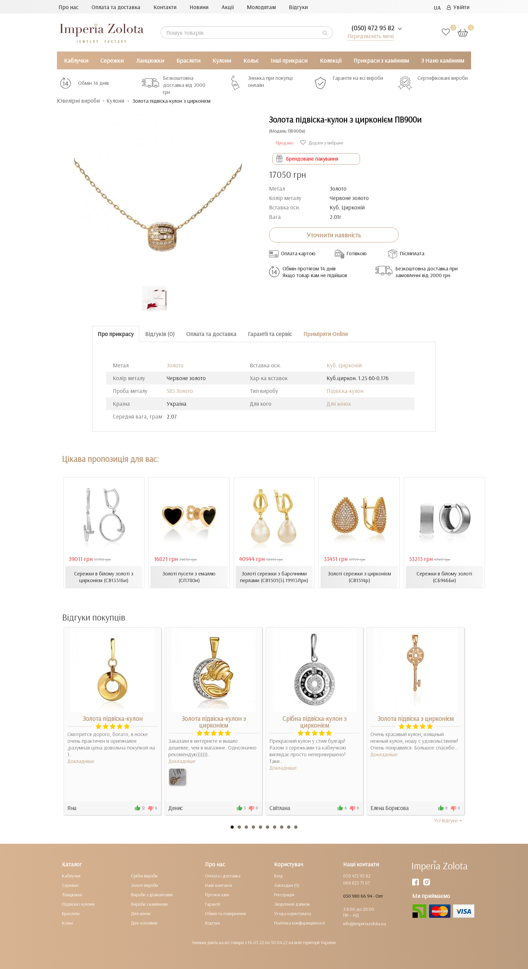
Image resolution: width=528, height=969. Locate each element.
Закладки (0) (286, 885)
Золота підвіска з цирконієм (415, 718)
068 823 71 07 (356, 883)
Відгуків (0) (160, 334)
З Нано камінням (442, 60)
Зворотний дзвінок (292, 904)
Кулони (221, 60)
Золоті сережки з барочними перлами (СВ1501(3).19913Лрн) (274, 576)
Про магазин (217, 895)
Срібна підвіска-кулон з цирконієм (314, 721)
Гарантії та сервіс (270, 334)
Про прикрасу (116, 334)
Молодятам (261, 6)
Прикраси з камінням (381, 60)
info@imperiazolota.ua (364, 924)
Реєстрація (284, 895)
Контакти (165, 6)
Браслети (188, 60)
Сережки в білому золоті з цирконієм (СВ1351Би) (103, 576)
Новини (199, 6)
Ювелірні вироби (78, 100)
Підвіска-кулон (345, 390)
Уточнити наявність (334, 235)
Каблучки (76, 60)
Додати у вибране (321, 143)
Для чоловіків (144, 923)
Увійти (458, 6)
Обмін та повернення (225, 913)
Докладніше (81, 761)
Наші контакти (218, 885)
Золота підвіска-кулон (112, 718)
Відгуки (298, 6)
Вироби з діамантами (152, 895)
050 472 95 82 (356, 876)
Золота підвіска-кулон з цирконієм (214, 721)
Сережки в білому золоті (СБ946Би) (444, 576)
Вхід (278, 876)
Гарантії (212, 904)
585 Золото (180, 390)
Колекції (330, 60)
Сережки (112, 60)
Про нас (68, 6)
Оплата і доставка (222, 876)
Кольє (251, 60)
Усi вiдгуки (448, 820)
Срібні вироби (144, 876)
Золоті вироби (144, 885)
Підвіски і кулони (78, 904)
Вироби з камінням (149, 904)
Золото (175, 365)
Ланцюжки (150, 60)
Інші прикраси (289, 60)
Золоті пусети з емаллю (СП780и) (189, 576)
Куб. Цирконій (344, 365)
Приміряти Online (325, 334)
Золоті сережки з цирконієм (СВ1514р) (359, 576)
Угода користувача (292, 913)
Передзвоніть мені (371, 35)
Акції (228, 6)
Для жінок (339, 403)
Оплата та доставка (116, 6)
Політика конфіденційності (299, 923)
